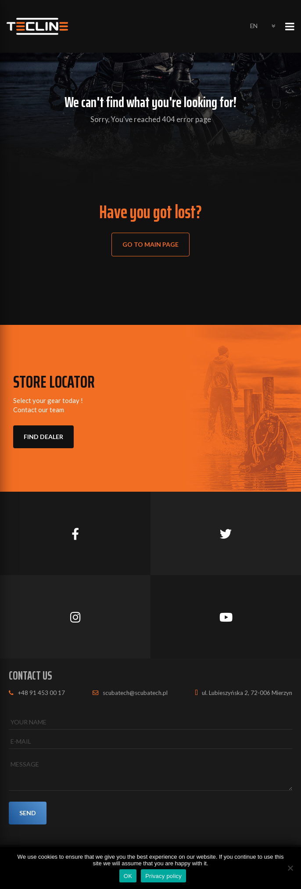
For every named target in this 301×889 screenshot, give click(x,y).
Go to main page (151, 245)
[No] (290, 868)
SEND (28, 813)
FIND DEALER (44, 437)
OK (128, 876)
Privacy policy (163, 876)
